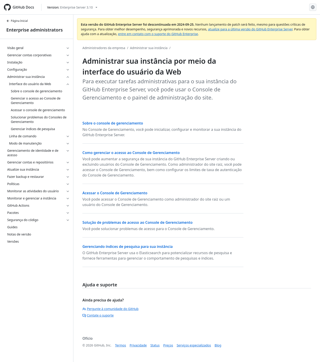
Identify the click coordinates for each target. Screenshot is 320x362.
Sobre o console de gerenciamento (112, 123)
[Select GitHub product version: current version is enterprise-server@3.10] (72, 7)
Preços (168, 345)
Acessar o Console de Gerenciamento (114, 192)
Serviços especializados (194, 345)
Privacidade (138, 345)
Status (155, 345)
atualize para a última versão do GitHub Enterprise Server (250, 29)
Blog (218, 345)
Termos (120, 345)
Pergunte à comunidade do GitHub (110, 309)
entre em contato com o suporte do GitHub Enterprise (158, 34)
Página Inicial (17, 21)
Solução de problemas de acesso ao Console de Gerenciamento (137, 222)
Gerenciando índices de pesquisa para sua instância (127, 246)
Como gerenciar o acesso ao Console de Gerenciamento (131, 152)
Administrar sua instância (149, 48)
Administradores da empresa (103, 48)
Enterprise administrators (34, 30)
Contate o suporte (98, 315)
